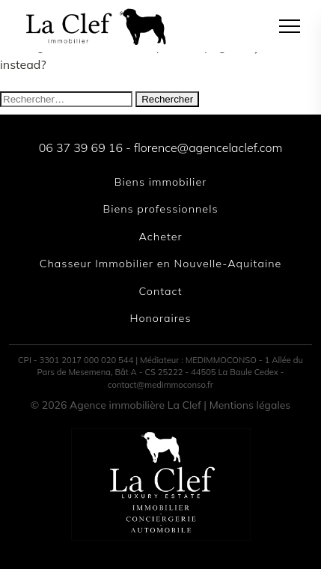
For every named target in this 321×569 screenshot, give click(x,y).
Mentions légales (250, 405)
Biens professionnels (160, 209)
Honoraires (160, 318)
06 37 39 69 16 (81, 147)
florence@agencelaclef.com (208, 147)
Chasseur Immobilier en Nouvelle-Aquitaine (161, 263)
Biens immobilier (160, 182)
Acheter (160, 236)
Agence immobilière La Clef (135, 405)
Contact (160, 291)
